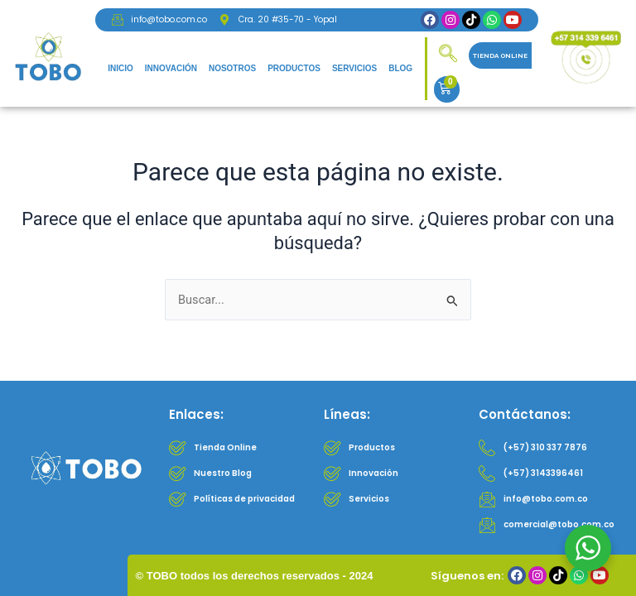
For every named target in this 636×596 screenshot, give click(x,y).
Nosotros (232, 68)
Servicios (354, 68)
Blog (400, 68)
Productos (293, 68)
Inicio (120, 68)
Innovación (171, 68)
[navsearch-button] (448, 55)
